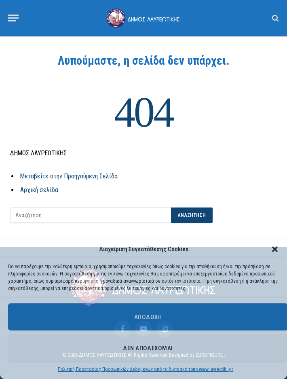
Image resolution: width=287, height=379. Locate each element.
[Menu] (13, 18)
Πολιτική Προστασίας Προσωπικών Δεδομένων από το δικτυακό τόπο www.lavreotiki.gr (145, 369)
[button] (275, 249)
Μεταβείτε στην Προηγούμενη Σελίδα (69, 176)
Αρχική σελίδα (39, 190)
